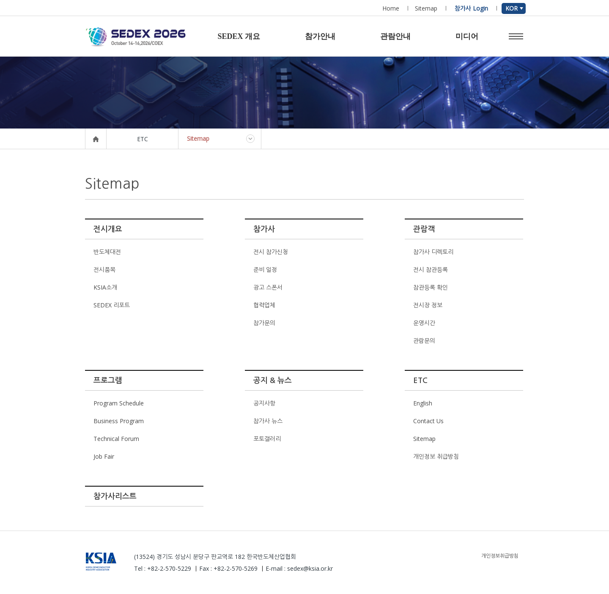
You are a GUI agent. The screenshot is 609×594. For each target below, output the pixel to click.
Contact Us (428, 421)
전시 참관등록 (430, 270)
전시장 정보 (427, 305)
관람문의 (424, 341)
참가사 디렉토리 (433, 252)
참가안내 (320, 36)
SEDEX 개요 (238, 36)
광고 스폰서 (268, 287)
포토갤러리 (267, 439)
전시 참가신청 (270, 252)
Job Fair (103, 456)
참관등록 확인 (430, 287)
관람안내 (395, 36)
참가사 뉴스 (268, 421)
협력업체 (264, 305)
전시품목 (104, 270)
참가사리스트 (115, 496)
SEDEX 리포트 (111, 305)
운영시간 (424, 323)
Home (390, 8)
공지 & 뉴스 (272, 380)
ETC (420, 380)
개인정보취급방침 (499, 555)
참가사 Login (471, 8)
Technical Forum (116, 439)
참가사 (264, 229)
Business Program (118, 421)
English (422, 403)
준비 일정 (265, 270)
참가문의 (264, 323)
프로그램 (107, 380)
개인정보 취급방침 (436, 456)
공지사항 (264, 403)
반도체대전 (107, 252)
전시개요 (107, 229)
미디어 (466, 36)
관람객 (424, 229)
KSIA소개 (105, 287)
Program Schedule (118, 403)
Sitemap (426, 8)
